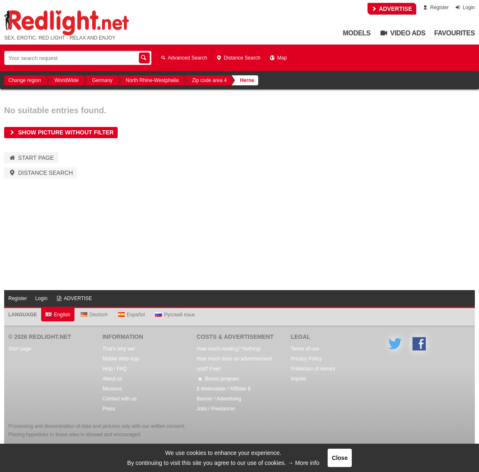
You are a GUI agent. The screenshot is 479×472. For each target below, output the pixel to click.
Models (357, 33)
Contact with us (119, 399)
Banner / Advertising (219, 399)
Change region (24, 80)
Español (131, 315)
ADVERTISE (392, 8)
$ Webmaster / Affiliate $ (224, 389)
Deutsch (94, 315)
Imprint (298, 379)
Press (108, 409)
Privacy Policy (306, 359)
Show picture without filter (61, 132)
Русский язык (175, 315)
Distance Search (237, 58)
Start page (31, 157)
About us (112, 379)
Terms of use (305, 349)
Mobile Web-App (120, 359)
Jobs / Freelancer (216, 409)
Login (464, 7)
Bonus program (218, 379)
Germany (102, 80)
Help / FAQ (114, 369)
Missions (112, 389)
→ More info (303, 463)
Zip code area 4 (209, 80)
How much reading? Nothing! (229, 349)
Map (277, 58)
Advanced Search (183, 58)
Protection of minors (313, 369)
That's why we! (118, 349)
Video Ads (402, 33)
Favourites (454, 33)
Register (435, 7)
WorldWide (66, 80)
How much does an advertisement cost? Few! (234, 364)
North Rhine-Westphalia (152, 80)
